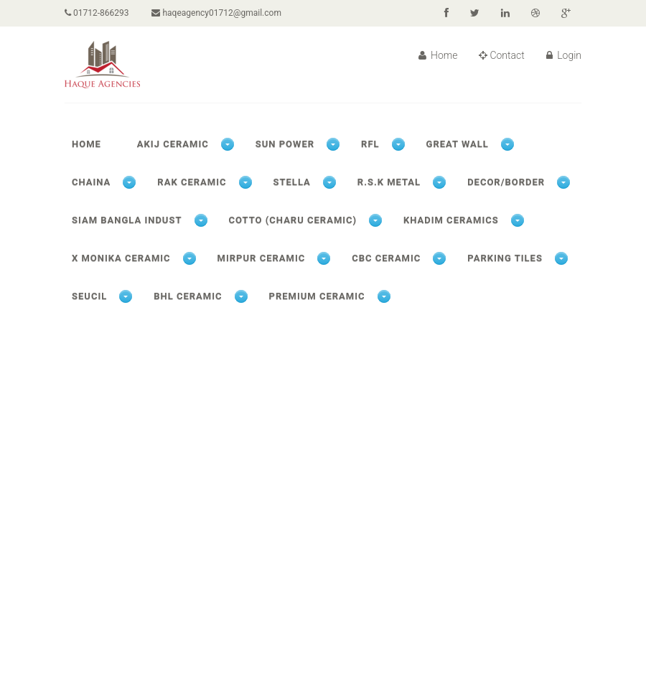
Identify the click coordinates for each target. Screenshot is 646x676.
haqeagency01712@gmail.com (216, 13)
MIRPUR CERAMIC (261, 258)
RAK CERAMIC (191, 182)
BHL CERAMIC (188, 296)
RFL (370, 144)
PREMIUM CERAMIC (317, 296)
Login (563, 55)
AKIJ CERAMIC (173, 144)
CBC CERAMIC (386, 258)
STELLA (292, 182)
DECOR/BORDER (506, 182)
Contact (501, 55)
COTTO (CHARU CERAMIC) (293, 220)
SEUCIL (89, 296)
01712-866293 (96, 13)
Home (438, 55)
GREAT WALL (457, 144)
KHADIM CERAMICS (451, 220)
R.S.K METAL (389, 182)
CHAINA (91, 182)
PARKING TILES (505, 258)
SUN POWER (285, 144)
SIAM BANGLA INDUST (127, 220)
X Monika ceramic (121, 258)
